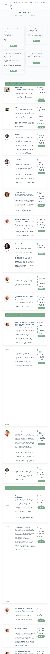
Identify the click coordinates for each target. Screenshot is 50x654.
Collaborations (37, 2)
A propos (19, 2)
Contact (11, 5)
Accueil (11, 2)
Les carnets (30, 2)
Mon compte (43, 2)
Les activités (24, 2)
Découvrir (13, 45)
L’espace (15, 2)
